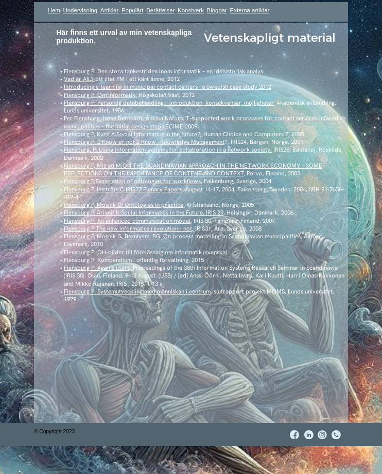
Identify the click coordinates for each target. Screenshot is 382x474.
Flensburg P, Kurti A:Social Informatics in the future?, (133, 134)
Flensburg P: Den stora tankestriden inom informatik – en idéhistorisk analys (163, 71)
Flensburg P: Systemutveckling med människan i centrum (137, 291)
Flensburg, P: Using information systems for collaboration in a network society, (168, 149)
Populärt (132, 10)
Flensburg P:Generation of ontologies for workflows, (133, 181)
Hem (54, 10)
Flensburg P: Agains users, (98, 267)
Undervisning (80, 10)
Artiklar (109, 10)
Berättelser (160, 10)
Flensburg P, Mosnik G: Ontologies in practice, (124, 204)
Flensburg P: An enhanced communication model (127, 220)
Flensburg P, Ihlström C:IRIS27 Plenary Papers (123, 189)
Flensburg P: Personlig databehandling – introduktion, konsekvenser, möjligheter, (169, 102)
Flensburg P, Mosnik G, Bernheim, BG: (113, 236)
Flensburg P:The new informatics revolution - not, (129, 228)
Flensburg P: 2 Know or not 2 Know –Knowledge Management (144, 141)
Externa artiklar (250, 10)
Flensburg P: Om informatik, (100, 95)
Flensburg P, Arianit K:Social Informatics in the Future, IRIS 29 (143, 212)
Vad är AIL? (79, 79)
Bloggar (217, 10)
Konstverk (191, 10)
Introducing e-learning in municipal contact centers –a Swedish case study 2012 (167, 86)
